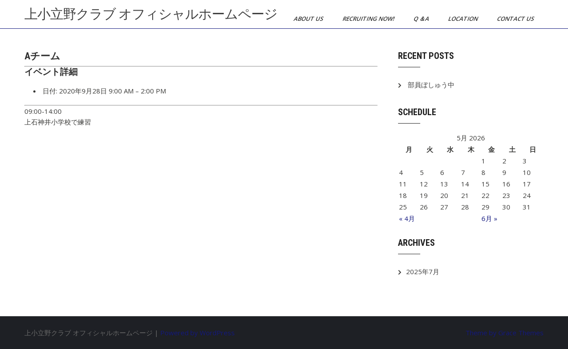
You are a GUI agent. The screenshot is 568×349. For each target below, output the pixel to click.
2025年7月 (422, 271)
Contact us (516, 19)
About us (309, 19)
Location (463, 19)
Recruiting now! (369, 19)
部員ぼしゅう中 (431, 84)
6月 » (489, 218)
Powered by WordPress (197, 332)
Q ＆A (422, 19)
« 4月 (407, 218)
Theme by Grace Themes (504, 332)
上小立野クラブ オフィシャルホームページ (150, 14)
